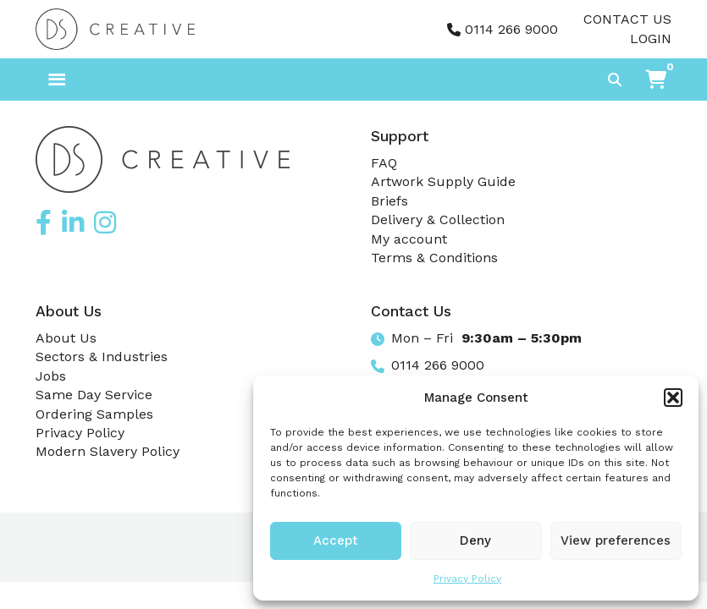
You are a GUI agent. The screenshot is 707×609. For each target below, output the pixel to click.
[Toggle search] (614, 79)
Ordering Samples (94, 414)
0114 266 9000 (511, 29)
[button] (673, 397)
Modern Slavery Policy (108, 451)
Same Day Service (94, 395)
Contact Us (627, 19)
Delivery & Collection (438, 219)
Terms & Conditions (434, 258)
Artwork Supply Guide (443, 181)
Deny (475, 540)
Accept (335, 540)
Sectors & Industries (102, 356)
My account (409, 239)
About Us (66, 338)
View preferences (616, 540)
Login (650, 38)
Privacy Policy (467, 578)
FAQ (384, 163)
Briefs (389, 201)
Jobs (51, 376)
